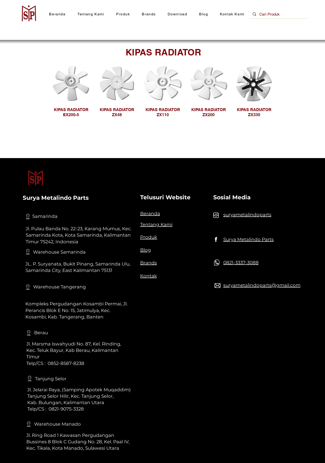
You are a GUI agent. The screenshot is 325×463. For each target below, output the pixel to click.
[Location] (28, 216)
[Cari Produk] (278, 14)
